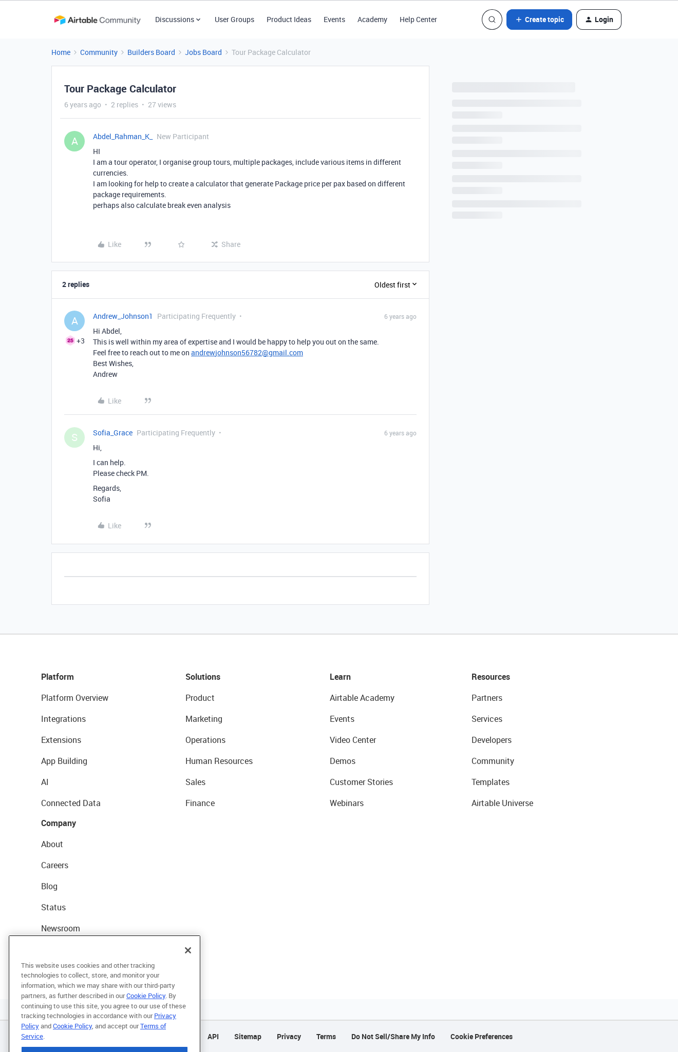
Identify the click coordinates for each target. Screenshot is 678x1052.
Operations (205, 739)
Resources (491, 676)
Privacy (289, 1036)
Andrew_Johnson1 (123, 316)
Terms (326, 1036)
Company (58, 823)
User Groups (234, 19)
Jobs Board (203, 52)
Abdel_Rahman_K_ (123, 136)
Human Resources (219, 761)
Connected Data (71, 803)
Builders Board (151, 52)
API (213, 1036)
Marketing (203, 718)
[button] (539, 19)
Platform (57, 676)
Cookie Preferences (481, 1036)
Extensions (61, 739)
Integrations (63, 718)
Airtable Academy (362, 697)
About (52, 844)
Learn (340, 676)
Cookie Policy (145, 1012)
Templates (491, 782)
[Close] (188, 966)
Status (53, 907)
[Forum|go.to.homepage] (97, 19)
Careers (54, 865)
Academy (372, 19)
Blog (49, 886)
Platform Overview (74, 697)
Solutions (202, 676)
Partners (487, 697)
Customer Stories (361, 782)
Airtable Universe (502, 803)
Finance (200, 803)
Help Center (418, 19)
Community (99, 52)
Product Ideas (289, 19)
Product (200, 697)
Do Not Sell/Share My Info (393, 1036)
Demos (342, 761)
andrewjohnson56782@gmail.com (247, 352)
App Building (64, 761)
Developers (492, 739)
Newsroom (60, 928)
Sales (195, 782)
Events (334, 19)
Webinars (347, 803)
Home (60, 52)
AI (45, 782)
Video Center (353, 739)
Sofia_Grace (113, 432)
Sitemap (247, 1036)
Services (487, 718)
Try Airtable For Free (77, 949)
